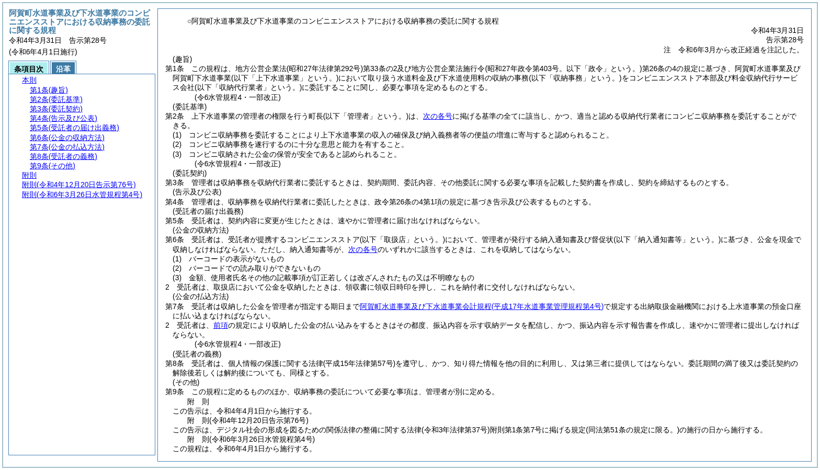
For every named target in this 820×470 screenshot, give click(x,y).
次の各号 (437, 116)
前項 (220, 325)
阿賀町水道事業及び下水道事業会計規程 (482, 306)
